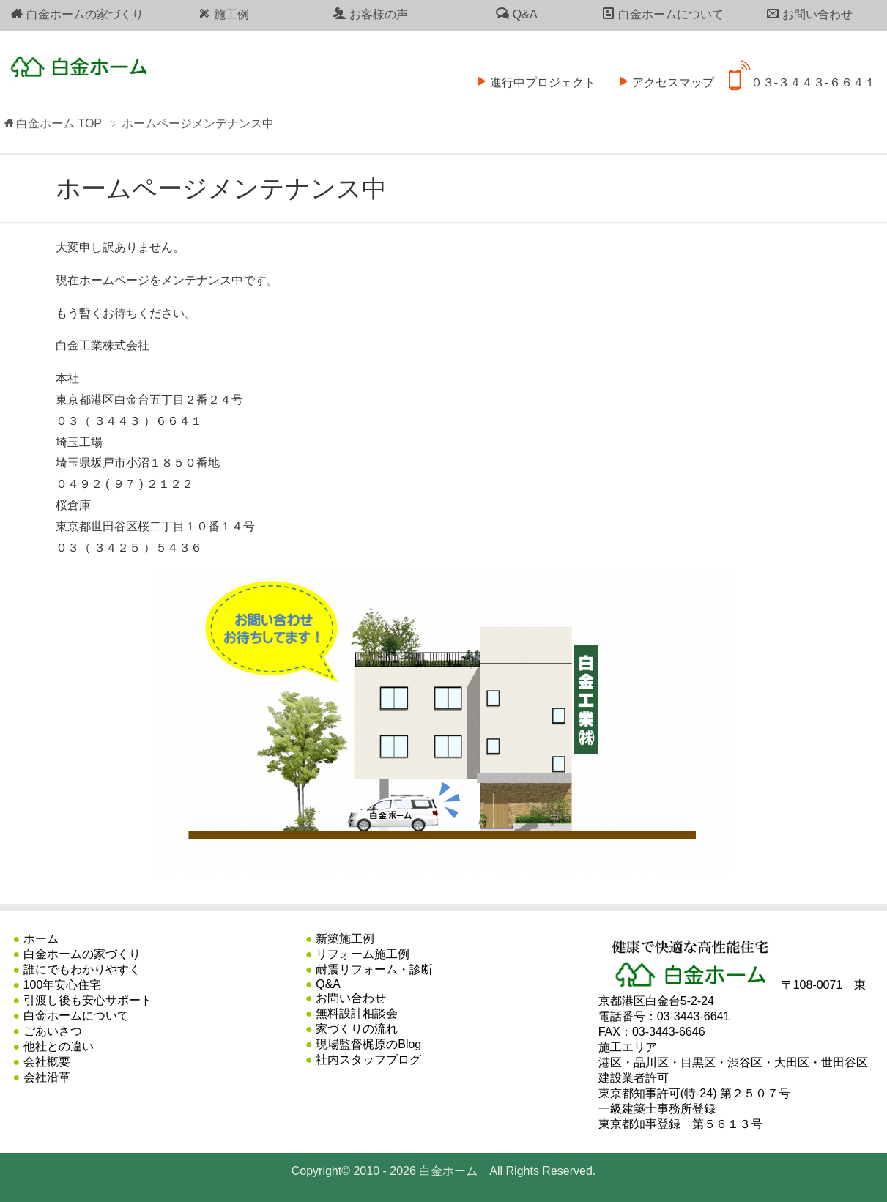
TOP (59, 123)
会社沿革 (46, 1077)
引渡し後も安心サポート (87, 1000)
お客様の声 (370, 14)
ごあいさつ (52, 1031)
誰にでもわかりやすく (82, 969)
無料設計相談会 (357, 1013)
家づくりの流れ (357, 1029)
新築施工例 (345, 938)
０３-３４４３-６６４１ (802, 73)
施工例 (223, 14)
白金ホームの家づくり (77, 14)
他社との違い (58, 1046)
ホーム (41, 938)
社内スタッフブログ (368, 1059)
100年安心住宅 (62, 985)
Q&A (516, 14)
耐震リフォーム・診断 (374, 969)
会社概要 (46, 1062)
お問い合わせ (809, 14)
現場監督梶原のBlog (368, 1044)
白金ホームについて (663, 14)
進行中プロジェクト (531, 73)
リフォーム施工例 (362, 954)
